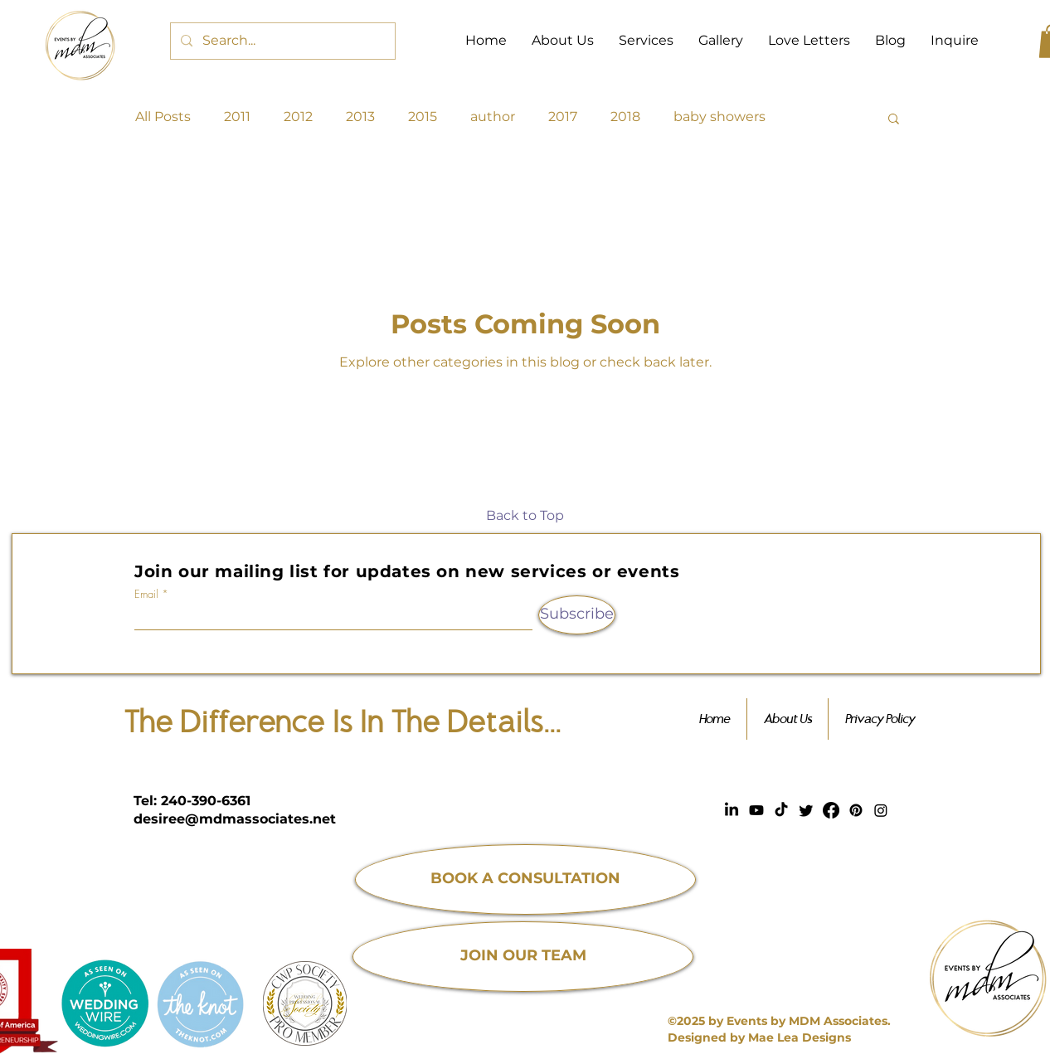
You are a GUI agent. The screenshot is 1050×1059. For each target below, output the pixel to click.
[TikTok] (781, 810)
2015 (422, 116)
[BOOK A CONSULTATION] (525, 879)
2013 (360, 116)
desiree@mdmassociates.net (235, 819)
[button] (894, 120)
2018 (625, 116)
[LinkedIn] (731, 810)
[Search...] (281, 41)
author (492, 116)
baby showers (719, 116)
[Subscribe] (576, 614)
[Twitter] (806, 810)
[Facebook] (831, 810)
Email (146, 594)
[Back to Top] (525, 516)
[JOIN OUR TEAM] (522, 956)
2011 (237, 116)
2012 (298, 116)
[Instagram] (881, 810)
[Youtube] (756, 810)
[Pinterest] (856, 810)
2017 (562, 116)
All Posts (163, 116)
